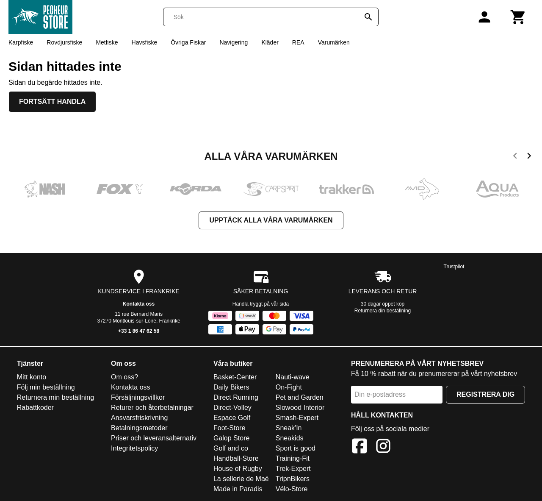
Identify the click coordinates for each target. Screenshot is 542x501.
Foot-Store (229, 427)
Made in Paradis (238, 489)
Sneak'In (289, 427)
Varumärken (334, 42)
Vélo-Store (292, 489)
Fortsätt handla (52, 101)
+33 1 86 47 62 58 (138, 331)
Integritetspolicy (134, 448)
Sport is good (295, 448)
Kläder (269, 42)
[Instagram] (383, 447)
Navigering (233, 42)
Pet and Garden (300, 397)
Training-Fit (293, 458)
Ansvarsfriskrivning (139, 417)
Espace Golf (231, 417)
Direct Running (235, 397)
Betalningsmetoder (139, 427)
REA (298, 42)
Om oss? (124, 377)
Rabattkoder (35, 407)
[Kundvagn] (518, 16)
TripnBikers (293, 478)
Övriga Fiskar (188, 42)
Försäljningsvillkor (138, 397)
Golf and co (230, 448)
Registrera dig (485, 394)
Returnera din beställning (382, 311)
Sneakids (290, 438)
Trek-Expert (293, 468)
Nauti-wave (293, 377)
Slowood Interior (300, 407)
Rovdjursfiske (64, 42)
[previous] (515, 157)
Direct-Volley (232, 407)
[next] (529, 157)
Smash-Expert (297, 417)
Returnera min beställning (55, 397)
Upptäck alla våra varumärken (270, 220)
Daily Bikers (231, 387)
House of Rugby (237, 468)
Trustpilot (454, 267)
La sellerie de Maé (241, 478)
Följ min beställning (46, 387)
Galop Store (231, 438)
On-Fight (289, 387)
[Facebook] (359, 447)
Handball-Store (236, 458)
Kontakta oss (139, 304)
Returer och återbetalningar (152, 407)
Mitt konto (31, 377)
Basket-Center (235, 377)
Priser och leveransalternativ (153, 438)
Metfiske (107, 42)
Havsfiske (145, 42)
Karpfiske (20, 42)
